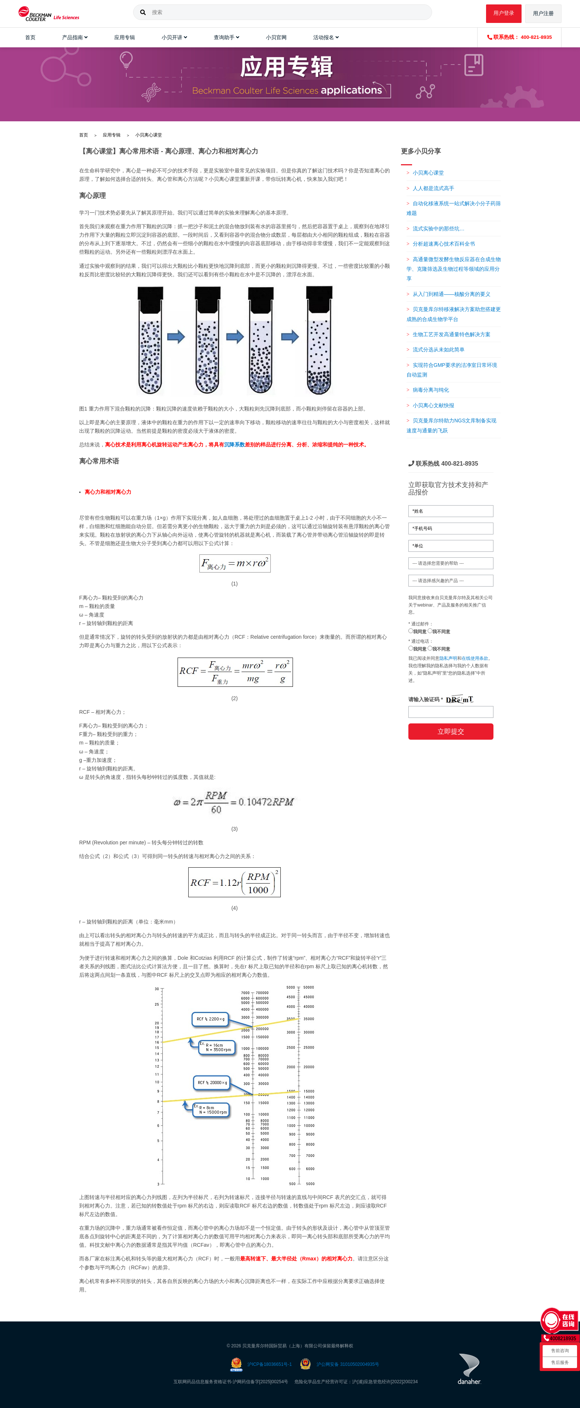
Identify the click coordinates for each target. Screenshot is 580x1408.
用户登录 (503, 13)
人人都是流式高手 (433, 188)
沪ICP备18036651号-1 (269, 1364)
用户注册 (543, 13)
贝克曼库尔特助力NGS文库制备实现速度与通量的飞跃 (451, 425)
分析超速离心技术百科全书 (444, 244)
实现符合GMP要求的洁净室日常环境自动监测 (452, 370)
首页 (83, 135)
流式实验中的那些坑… (439, 229)
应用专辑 (112, 135)
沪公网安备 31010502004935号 (348, 1364)
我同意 (417, 631)
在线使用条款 (475, 658)
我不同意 (439, 631)
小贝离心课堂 (148, 135)
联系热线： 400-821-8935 (519, 37)
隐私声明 (448, 658)
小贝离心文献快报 (433, 405)
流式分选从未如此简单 (439, 349)
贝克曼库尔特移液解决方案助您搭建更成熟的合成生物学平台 (454, 314)
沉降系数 (234, 445)
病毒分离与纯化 (431, 390)
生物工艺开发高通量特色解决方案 (451, 334)
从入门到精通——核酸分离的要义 (451, 294)
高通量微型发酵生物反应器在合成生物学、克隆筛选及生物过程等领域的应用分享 (454, 269)
